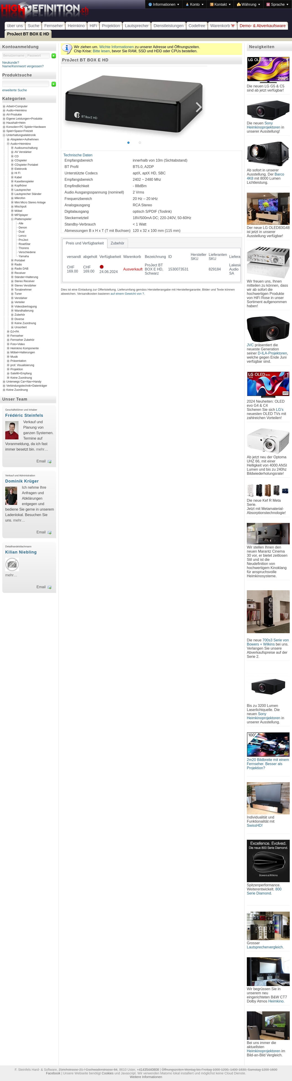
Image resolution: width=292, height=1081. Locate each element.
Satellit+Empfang (21, 373)
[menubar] (218, 4)
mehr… (42, 449)
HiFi (93, 26)
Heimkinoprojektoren (263, 1051)
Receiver (20, 272)
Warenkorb (222, 26)
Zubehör (20, 314)
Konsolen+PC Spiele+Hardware (26, 127)
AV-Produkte (14, 114)
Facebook (53, 1073)
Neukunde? (10, 62)
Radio (18, 264)
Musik (14, 356)
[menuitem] (163, 4)
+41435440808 (148, 1069)
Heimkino (76, 26)
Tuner (18, 293)
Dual (21, 231)
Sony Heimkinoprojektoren (263, 125)
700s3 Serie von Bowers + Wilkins (268, 642)
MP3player (21, 214)
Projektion (111, 26)
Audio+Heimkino (16, 110)
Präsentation (18, 360)
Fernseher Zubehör (22, 339)
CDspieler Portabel (26, 164)
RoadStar (25, 243)
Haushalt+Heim (16, 123)
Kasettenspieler (24, 181)
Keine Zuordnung (25, 323)
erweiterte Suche (14, 90)
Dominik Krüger (22, 481)
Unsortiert (21, 327)
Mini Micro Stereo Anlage (30, 202)
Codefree (197, 26)
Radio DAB (22, 268)
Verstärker (21, 297)
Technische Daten (77, 155)
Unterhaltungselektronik (21, 135)
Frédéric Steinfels (24, 415)
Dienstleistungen (168, 26)
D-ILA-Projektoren (272, 353)
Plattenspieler (23, 219)
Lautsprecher (137, 26)
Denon (23, 227)
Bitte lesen (101, 51)
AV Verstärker (23, 152)
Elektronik (21, 169)
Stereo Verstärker (25, 285)
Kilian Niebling (21, 552)
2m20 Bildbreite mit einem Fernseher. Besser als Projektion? (268, 764)
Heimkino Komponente (24, 348)
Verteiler (20, 302)
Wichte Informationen (116, 47)
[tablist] (151, 260)
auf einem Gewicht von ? (127, 293)
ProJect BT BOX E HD (28, 34)
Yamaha (24, 256)
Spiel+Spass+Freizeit (19, 131)
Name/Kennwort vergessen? (23, 66)
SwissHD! (255, 825)
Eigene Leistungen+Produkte (24, 119)
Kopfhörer (21, 185)
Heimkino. (276, 1001)
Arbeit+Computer (17, 106)
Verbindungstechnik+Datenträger (26, 385)
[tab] (84, 243)
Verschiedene (27, 252)
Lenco (22, 235)
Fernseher (53, 26)
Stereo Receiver (25, 281)
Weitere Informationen (146, 1077)
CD (17, 156)
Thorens (24, 247)
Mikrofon (20, 198)
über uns (15, 26)
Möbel (18, 210)
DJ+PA (14, 331)
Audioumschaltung (26, 148)
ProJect (23, 239)
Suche (33, 26)
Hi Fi (17, 173)
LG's (279, 410)
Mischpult (20, 206)
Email (41, 461)
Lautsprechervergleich (265, 947)
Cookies (108, 1073)
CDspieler (21, 160)
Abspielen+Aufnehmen (24, 139)
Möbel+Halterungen (22, 352)
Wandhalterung (24, 310)
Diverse (19, 318)
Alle (21, 223)
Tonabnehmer (23, 289)
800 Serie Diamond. (264, 891)
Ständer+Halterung (26, 277)
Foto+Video (17, 344)
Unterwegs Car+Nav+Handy (23, 381)
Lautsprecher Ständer (28, 194)
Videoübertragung (26, 306)
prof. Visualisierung (22, 365)
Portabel (20, 260)
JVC (250, 345)
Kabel (18, 177)
